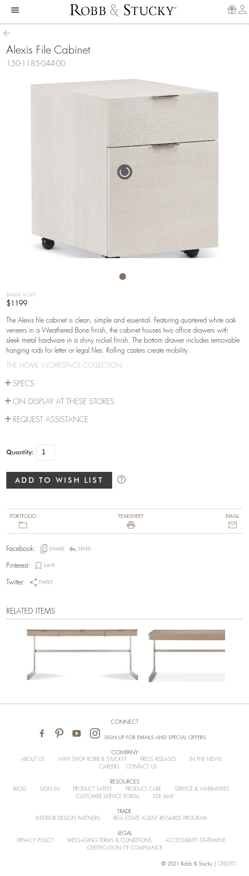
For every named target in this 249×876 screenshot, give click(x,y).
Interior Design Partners (68, 818)
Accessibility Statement (195, 840)
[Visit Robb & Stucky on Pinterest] (59, 734)
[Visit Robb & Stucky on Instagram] (95, 734)
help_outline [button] (121, 479)
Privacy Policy (35, 840)
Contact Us (141, 766)
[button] (15, 10)
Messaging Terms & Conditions (109, 840)
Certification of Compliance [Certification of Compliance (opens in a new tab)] (124, 847)
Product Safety (92, 788)
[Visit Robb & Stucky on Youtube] (77, 734)
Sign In (49, 788)
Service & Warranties (202, 788)
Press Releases (158, 759)
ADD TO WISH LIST (59, 480)
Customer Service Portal (107, 796)
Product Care (143, 788)
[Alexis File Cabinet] (82, 658)
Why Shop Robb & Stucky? (92, 759)
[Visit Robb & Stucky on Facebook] (42, 734)
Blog (19, 788)
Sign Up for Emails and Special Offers (155, 737)
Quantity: (20, 452)
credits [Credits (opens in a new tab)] (227, 863)
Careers (109, 766)
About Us (33, 759)
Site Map (163, 796)
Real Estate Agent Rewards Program (160, 818)
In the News (206, 759)
